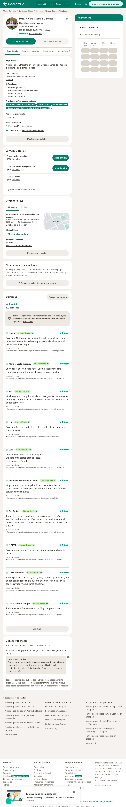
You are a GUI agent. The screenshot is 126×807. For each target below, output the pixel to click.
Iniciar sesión (81, 4)
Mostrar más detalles (41, 140)
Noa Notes (73, 776)
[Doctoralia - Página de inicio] (18, 3)
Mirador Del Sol (17, 222)
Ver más (45, 630)
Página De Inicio (9, 11)
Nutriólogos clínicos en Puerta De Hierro (23, 711)
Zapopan (39, 11)
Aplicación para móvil (43, 784)
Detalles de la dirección (16, 225)
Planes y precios (71, 767)
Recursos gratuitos (73, 779)
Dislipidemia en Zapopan (56, 724)
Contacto (7, 773)
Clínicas (37, 770)
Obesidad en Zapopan (55, 706)
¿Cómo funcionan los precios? (22, 189)
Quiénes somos (10, 770)
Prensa (6, 784)
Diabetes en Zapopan (55, 719)
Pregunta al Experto (43, 773)
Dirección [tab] (12, 207)
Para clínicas (70, 773)
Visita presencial (88, 28)
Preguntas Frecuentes (44, 782)
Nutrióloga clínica (27, 23)
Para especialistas (72, 770)
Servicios (38, 776)
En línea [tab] (24, 207)
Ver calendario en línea (33, 130)
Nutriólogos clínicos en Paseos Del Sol (22, 722)
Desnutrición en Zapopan (57, 715)
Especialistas (39, 767)
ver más (9, 79)
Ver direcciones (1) (26, 126)
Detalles (16, 159)
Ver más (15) (51, 728)
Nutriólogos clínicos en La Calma (20, 706)
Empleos (16, 776)
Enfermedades (40, 779)
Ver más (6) (91, 743)
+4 (51, 108)
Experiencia (12, 51)
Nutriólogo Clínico (25, 11)
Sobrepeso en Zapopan (56, 711)
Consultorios (48, 51)
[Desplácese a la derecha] (70, 51)
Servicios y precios (30, 51)
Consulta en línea (90, 35)
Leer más (30, 800)
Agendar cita (61, 157)
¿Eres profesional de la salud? (106, 4)
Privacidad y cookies (12, 767)
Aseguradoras (64, 51)
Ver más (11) (11, 734)
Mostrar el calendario (18, 234)
